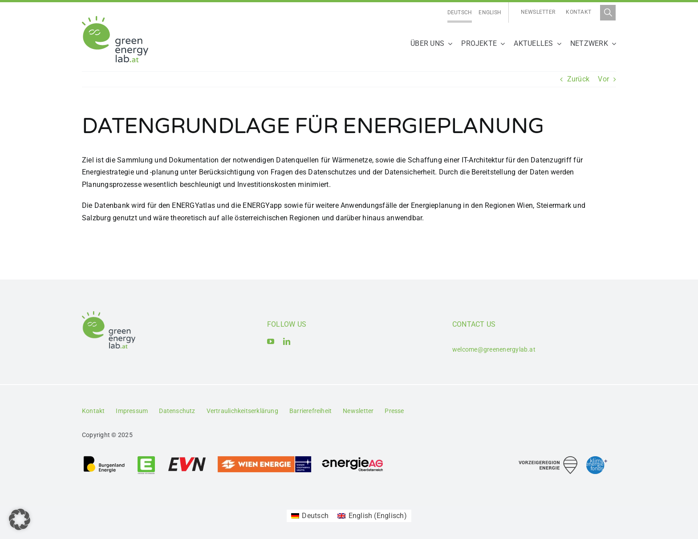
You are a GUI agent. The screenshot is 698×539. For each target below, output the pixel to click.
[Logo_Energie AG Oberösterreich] (352, 458)
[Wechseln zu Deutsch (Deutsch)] (310, 516)
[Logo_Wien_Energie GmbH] (264, 458)
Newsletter (538, 12)
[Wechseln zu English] (490, 13)
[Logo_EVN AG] (187, 458)
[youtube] (270, 341)
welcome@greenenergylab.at (494, 349)
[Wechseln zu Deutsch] (459, 13)
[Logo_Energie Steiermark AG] (146, 458)
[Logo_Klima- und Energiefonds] (596, 459)
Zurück (578, 79)
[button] (19, 519)
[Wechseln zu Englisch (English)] (372, 516)
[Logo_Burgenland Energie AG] (104, 458)
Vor (603, 79)
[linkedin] (286, 341)
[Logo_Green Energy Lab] (115, 19)
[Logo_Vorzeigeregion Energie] (548, 459)
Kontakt (578, 12)
